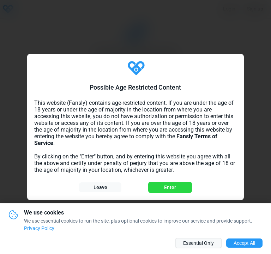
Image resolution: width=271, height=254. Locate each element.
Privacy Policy (39, 228)
